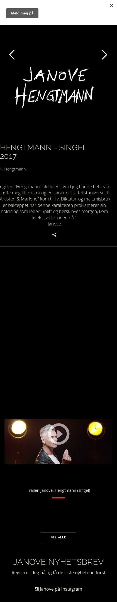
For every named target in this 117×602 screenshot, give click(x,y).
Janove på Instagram (58, 589)
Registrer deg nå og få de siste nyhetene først (59, 573)
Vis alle (58, 537)
